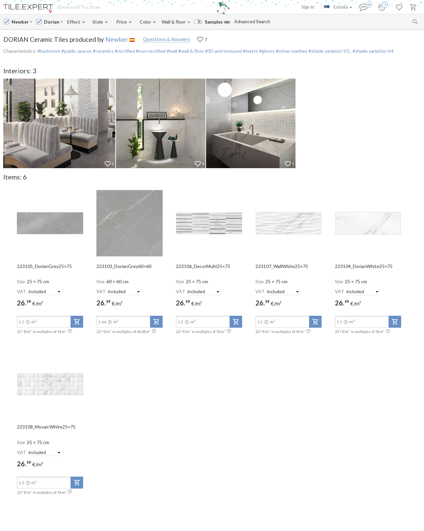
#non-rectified (150, 51)
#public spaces (76, 51)
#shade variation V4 (373, 51)
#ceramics (103, 51)
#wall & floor (190, 51)
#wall (171, 51)
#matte (250, 51)
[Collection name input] (51, 22)
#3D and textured (223, 51)
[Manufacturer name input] (20, 22)
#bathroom (48, 51)
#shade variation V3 (328, 51)
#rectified (124, 51)
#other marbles (291, 51)
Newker (116, 39)
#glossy (266, 51)
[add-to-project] (77, 322)
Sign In (307, 7)
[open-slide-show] (50, 223)
